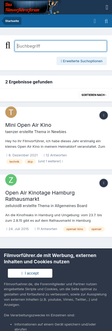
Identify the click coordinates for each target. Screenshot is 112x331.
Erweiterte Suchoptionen (82, 61)
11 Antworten (46, 229)
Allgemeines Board (71, 205)
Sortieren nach (93, 94)
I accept (30, 273)
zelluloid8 (13, 205)
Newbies (58, 131)
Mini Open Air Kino (28, 125)
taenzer (11, 131)
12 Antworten (55, 155)
